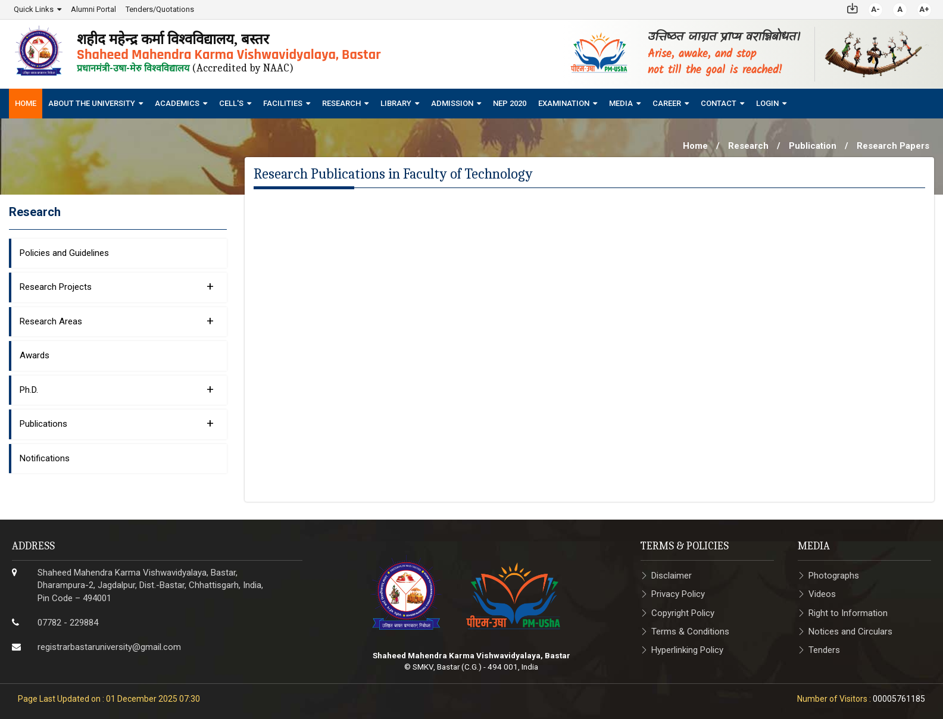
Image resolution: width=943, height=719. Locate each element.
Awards (34, 354)
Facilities (282, 102)
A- (875, 8)
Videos (822, 593)
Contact (718, 102)
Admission (452, 102)
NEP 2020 (509, 102)
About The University (91, 102)
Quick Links (34, 8)
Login (767, 102)
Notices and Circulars (850, 631)
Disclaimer (671, 575)
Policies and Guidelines (64, 252)
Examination (563, 102)
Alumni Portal (93, 8)
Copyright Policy (682, 612)
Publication (812, 145)
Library (395, 102)
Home (25, 102)
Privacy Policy (678, 593)
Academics (177, 102)
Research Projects (117, 286)
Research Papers (893, 145)
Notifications (45, 457)
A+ (924, 8)
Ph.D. (117, 389)
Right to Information (848, 612)
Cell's (231, 102)
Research (341, 102)
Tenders (824, 649)
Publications (117, 422)
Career (666, 102)
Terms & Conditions (690, 631)
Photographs (833, 575)
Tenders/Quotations (160, 8)
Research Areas (117, 320)
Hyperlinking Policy (687, 649)
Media (621, 102)
